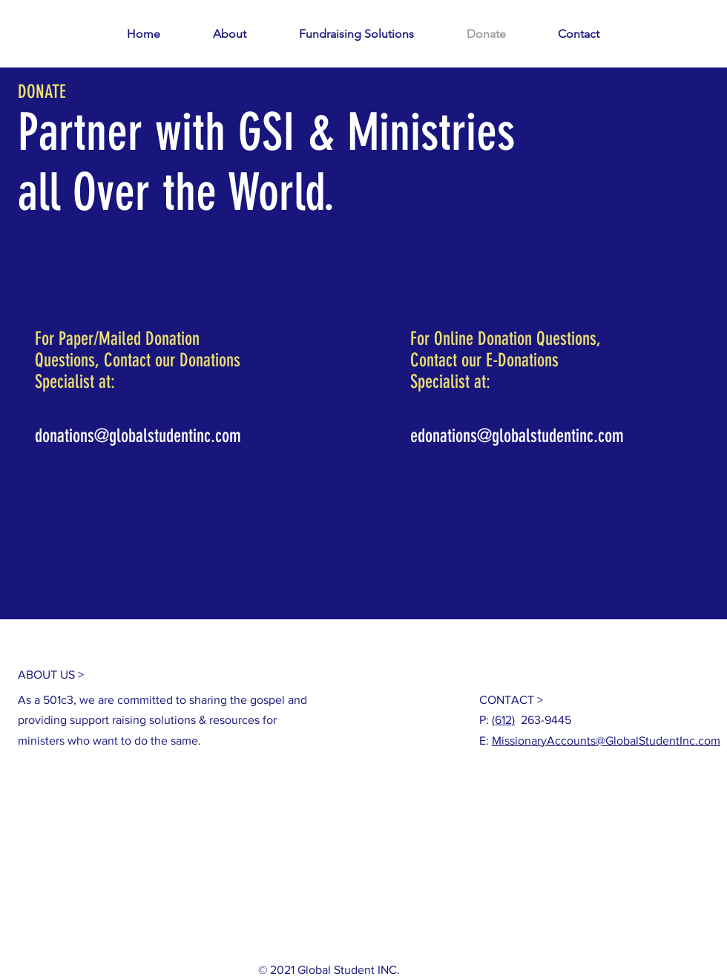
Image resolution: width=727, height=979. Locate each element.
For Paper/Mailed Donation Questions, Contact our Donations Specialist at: (137, 360)
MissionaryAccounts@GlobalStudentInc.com (606, 740)
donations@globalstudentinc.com (138, 435)
